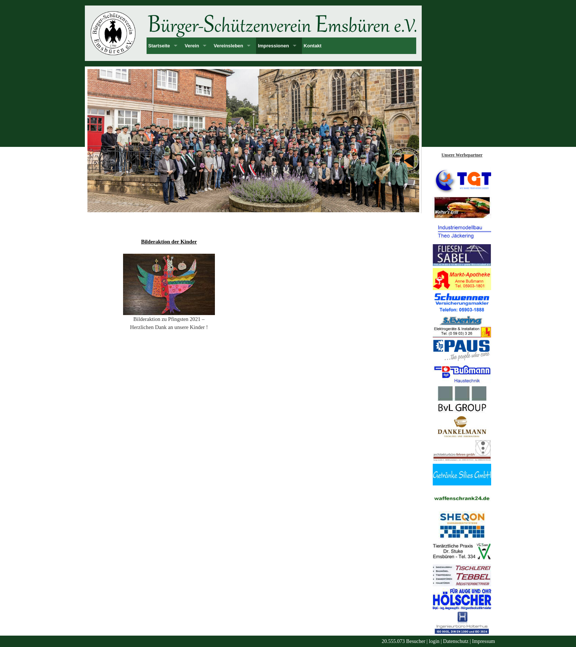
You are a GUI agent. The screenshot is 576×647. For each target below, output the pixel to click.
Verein (192, 45)
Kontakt (312, 45)
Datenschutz (455, 641)
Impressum (483, 641)
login (434, 641)
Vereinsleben (228, 45)
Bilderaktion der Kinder (169, 242)
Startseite (159, 45)
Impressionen (273, 45)
